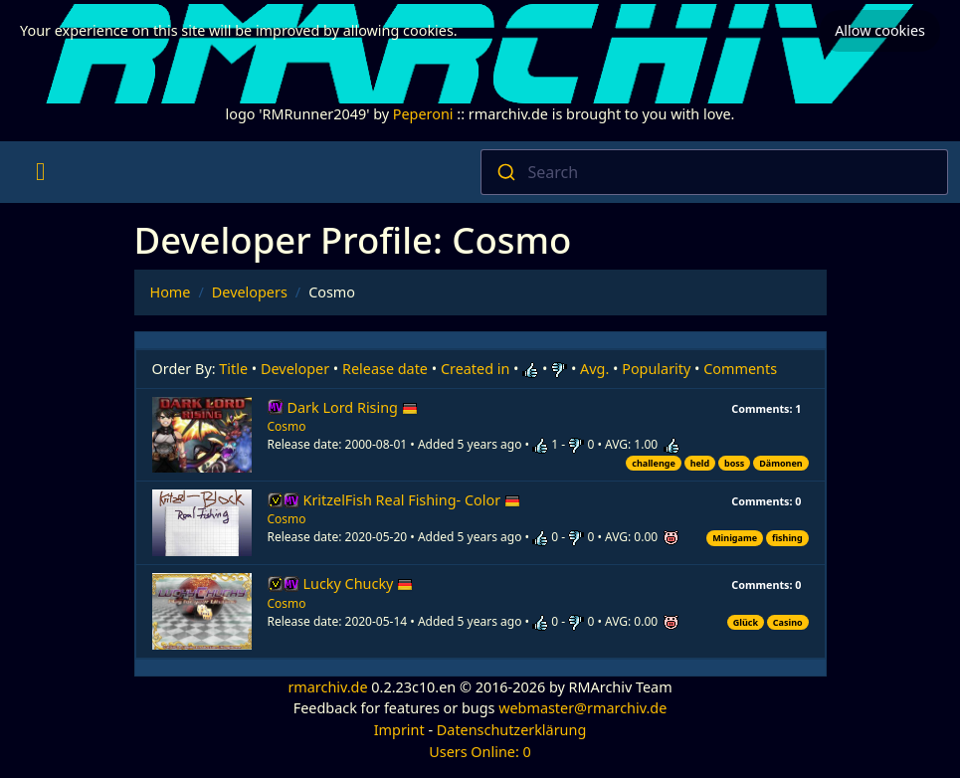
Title (233, 368)
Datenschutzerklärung (511, 729)
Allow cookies (880, 28)
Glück (745, 622)
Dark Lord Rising (353, 407)
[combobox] (714, 172)
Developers (250, 292)
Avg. (594, 368)
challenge (653, 463)
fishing (787, 537)
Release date (385, 368)
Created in (475, 368)
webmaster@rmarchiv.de (582, 707)
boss (734, 463)
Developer (295, 368)
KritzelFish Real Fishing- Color (411, 499)
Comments (740, 368)
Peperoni (423, 113)
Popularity (656, 368)
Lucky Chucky (358, 583)
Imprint (399, 729)
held (700, 463)
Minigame (734, 537)
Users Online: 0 (480, 751)
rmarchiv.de (327, 687)
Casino (788, 622)
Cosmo (287, 426)
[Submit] (504, 172)
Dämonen (780, 463)
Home (170, 292)
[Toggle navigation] (40, 172)
